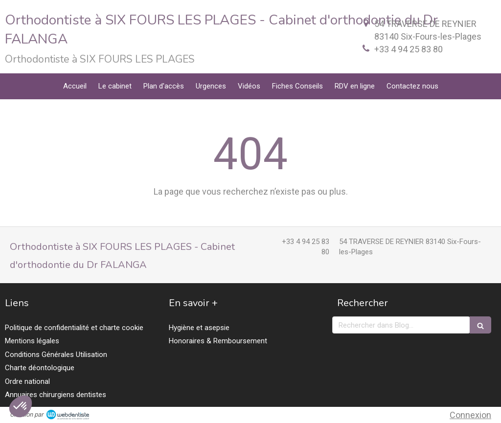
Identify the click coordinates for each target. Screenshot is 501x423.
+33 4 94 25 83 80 (408, 49)
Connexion (470, 415)
